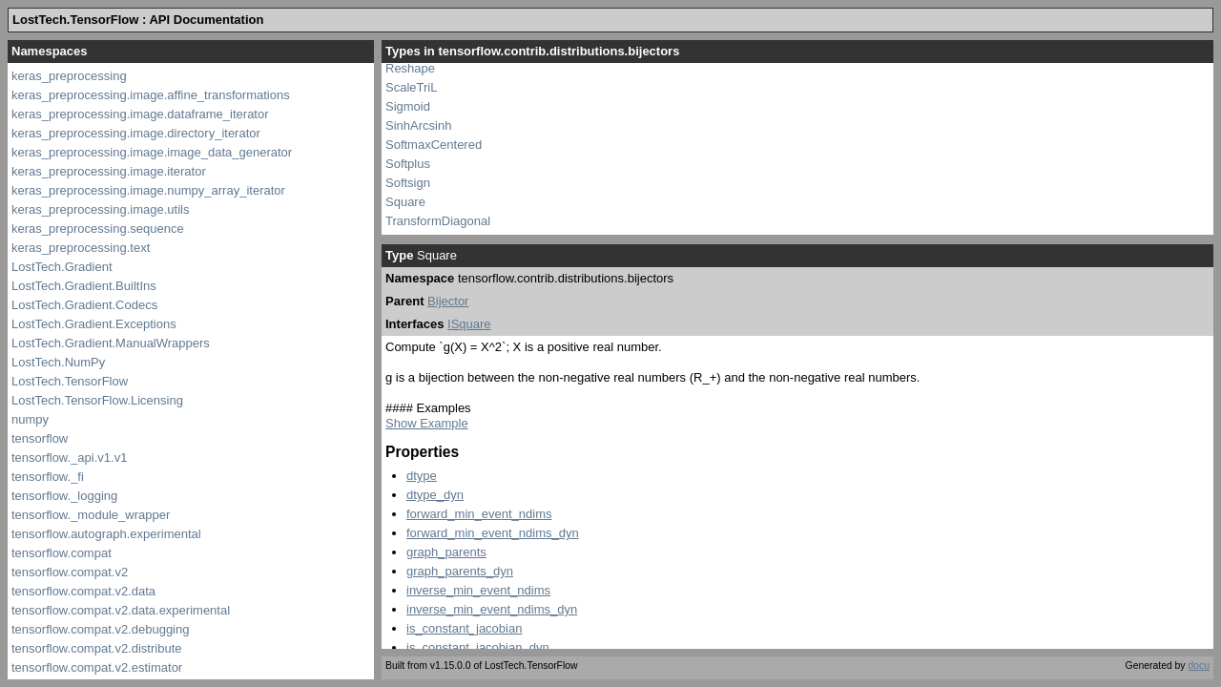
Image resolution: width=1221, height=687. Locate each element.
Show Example (426, 423)
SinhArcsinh (418, 125)
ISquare (469, 324)
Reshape (410, 68)
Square (405, 202)
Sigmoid (407, 106)
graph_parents (446, 552)
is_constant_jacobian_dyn (477, 647)
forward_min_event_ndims (478, 514)
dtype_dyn (435, 495)
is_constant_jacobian (464, 628)
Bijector (447, 301)
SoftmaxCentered (433, 144)
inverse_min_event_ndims (478, 590)
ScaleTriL (411, 87)
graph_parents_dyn (459, 571)
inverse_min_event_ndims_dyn (491, 609)
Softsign (407, 183)
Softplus (407, 163)
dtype (421, 475)
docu (1199, 665)
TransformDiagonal (437, 221)
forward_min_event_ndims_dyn (492, 533)
